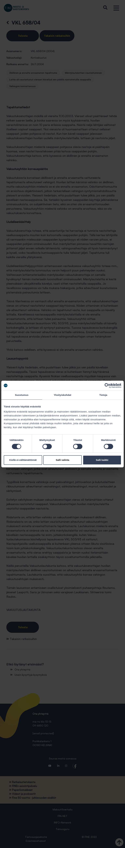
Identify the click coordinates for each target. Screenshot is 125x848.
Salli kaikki (102, 460)
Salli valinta (62, 460)
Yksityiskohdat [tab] (62, 395)
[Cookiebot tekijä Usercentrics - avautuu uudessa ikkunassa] (107, 385)
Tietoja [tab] (103, 395)
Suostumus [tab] (21, 395)
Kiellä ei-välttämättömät (23, 460)
